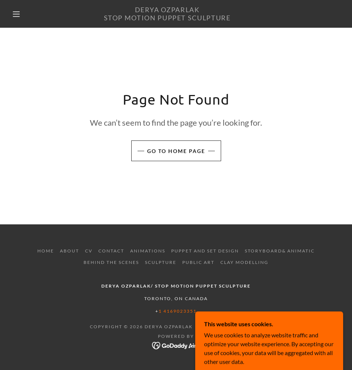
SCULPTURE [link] (160, 262)
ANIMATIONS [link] (147, 251)
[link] (167, 17)
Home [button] (45, 251)
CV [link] (88, 251)
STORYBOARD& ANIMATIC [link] (280, 251)
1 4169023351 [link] (178, 311)
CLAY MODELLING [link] (244, 262)
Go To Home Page (176, 151)
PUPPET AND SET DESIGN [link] (204, 251)
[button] (16, 14)
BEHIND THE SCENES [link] (111, 262)
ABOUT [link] (69, 251)
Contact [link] (111, 251)
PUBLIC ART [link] (198, 262)
